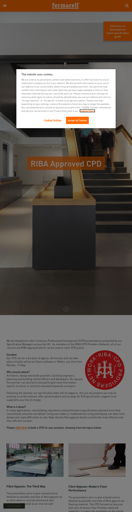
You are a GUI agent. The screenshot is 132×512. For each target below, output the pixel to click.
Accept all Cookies (77, 120)
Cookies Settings (52, 120)
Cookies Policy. (87, 110)
